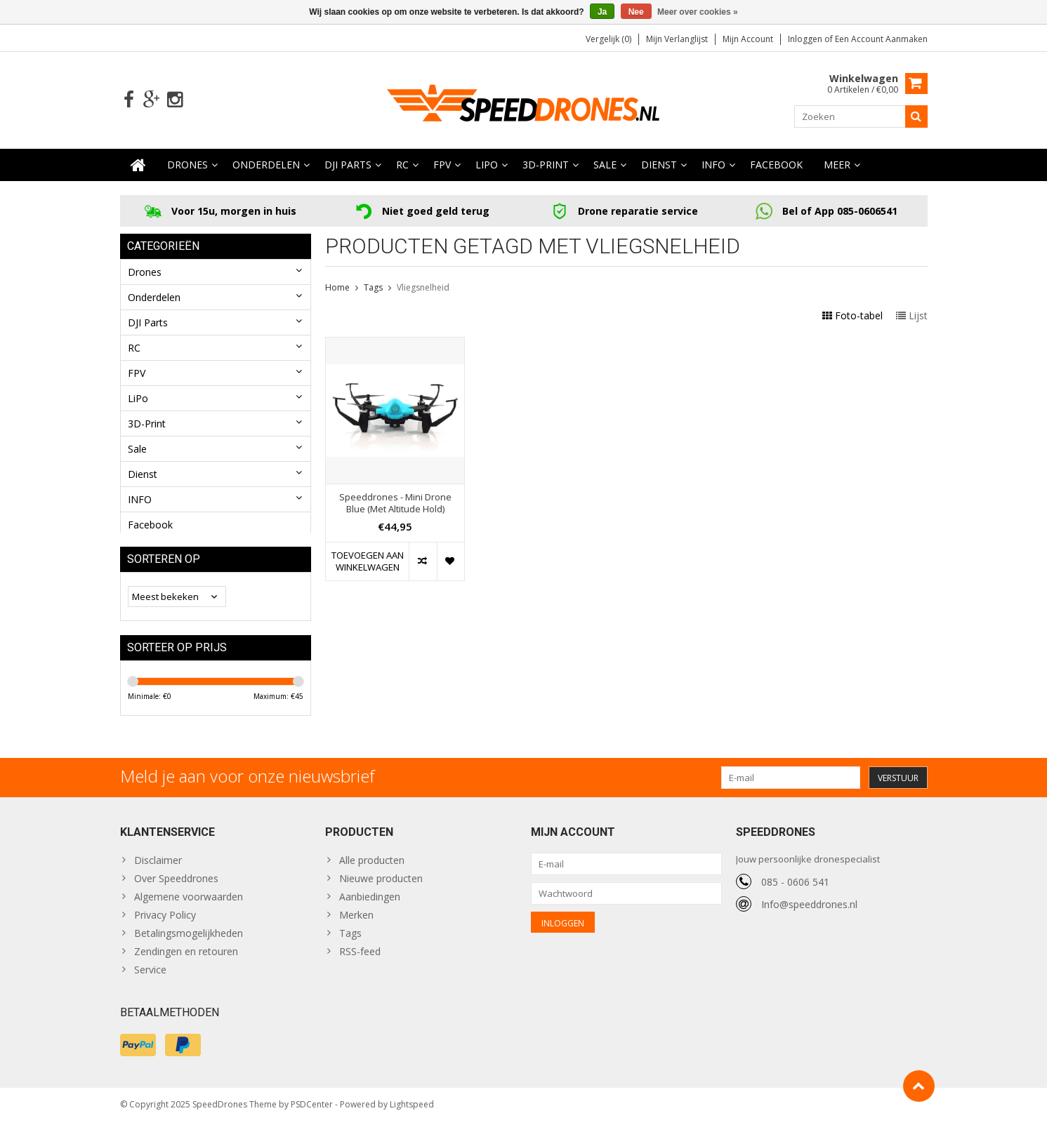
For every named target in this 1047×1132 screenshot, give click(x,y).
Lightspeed (412, 1115)
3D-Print (545, 165)
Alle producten (371, 868)
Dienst (659, 165)
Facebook (776, 165)
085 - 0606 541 (795, 889)
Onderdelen (266, 165)
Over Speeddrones (176, 886)
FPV (442, 165)
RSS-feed (360, 959)
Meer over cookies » (697, 12)
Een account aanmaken (881, 39)
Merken (356, 923)
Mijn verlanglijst (677, 39)
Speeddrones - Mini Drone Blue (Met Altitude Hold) (395, 504)
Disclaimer (158, 868)
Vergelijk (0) (608, 39)
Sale (605, 165)
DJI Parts (347, 165)
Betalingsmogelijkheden (188, 941)
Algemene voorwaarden (188, 905)
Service (150, 978)
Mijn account (748, 39)
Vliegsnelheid (423, 288)
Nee (636, 12)
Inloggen (806, 39)
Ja (602, 12)
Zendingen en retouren (186, 959)
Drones (187, 165)
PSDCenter (312, 1115)
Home (337, 288)
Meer (837, 165)
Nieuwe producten (381, 886)
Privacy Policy (165, 923)
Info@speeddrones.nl (809, 912)
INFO (713, 165)
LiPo (486, 165)
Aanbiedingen (369, 905)
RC (402, 165)
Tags (373, 288)
